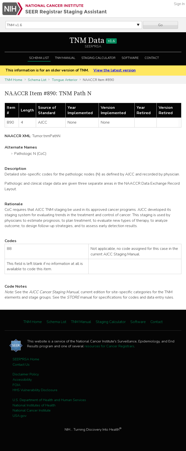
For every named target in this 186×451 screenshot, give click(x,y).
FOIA (16, 384)
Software (130, 58)
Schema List (39, 58)
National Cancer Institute (32, 410)
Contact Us (21, 364)
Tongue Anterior (65, 79)
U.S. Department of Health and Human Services (49, 399)
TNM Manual (65, 58)
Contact (152, 58)
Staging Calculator (98, 58)
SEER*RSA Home (26, 359)
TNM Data (93, 41)
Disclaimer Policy (26, 374)
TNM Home (13, 79)
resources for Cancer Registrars (109, 346)
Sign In (179, 4)
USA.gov (19, 415)
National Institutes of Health (34, 405)
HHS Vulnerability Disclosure (35, 390)
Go (160, 25)
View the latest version (114, 70)
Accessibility (22, 379)
